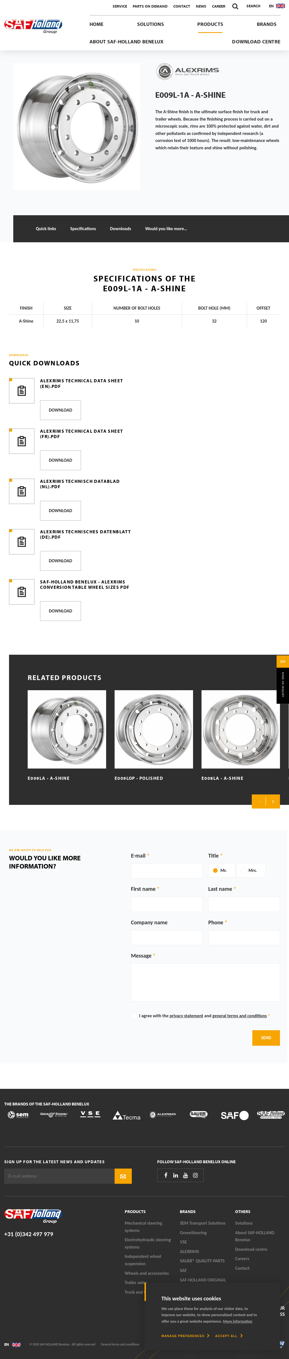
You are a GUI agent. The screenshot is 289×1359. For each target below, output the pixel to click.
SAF (183, 1270)
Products (210, 24)
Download (60, 410)
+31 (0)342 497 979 (28, 1234)
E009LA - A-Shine (49, 778)
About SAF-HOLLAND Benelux (126, 41)
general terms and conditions (239, 1015)
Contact (181, 6)
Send (266, 1037)
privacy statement (186, 1015)
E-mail (138, 855)
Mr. (223, 870)
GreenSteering (193, 1232)
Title (213, 855)
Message (141, 955)
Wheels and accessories (147, 1273)
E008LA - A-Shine (223, 778)
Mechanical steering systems (143, 1226)
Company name (149, 922)
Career (218, 6)
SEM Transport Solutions (202, 1223)
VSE (183, 1242)
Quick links (46, 228)
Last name (220, 888)
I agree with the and (204, 1015)
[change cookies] (185, 1336)
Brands (267, 24)
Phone (215, 922)
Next (273, 801)
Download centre (256, 41)
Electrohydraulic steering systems (148, 1243)
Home (96, 24)
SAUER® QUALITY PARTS (202, 1260)
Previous (259, 801)
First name (143, 888)
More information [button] (237, 1321)
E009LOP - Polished (139, 778)
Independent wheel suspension (143, 1260)
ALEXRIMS (189, 1251)
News (201, 6)
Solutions (150, 24)
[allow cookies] (228, 1336)
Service (120, 6)
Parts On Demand (150, 6)
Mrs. (253, 870)
